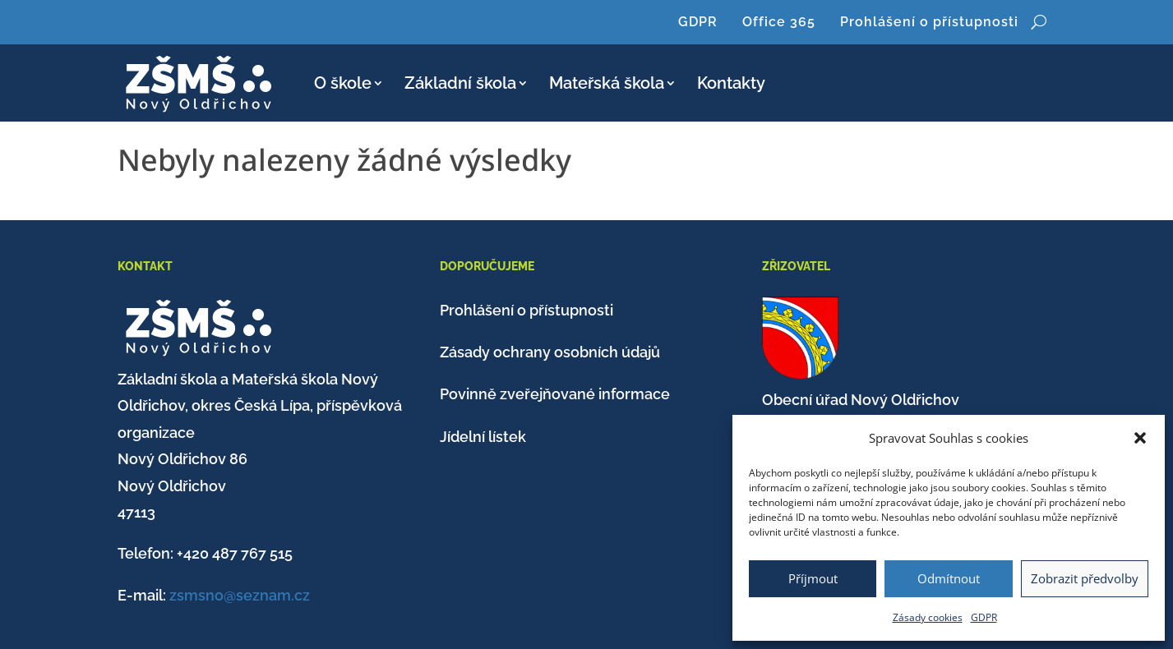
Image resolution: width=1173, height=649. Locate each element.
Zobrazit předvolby (1084, 578)
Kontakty (731, 83)
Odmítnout (948, 578)
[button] (1140, 438)
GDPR (984, 617)
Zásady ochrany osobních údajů (550, 352)
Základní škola (460, 83)
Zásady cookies (928, 617)
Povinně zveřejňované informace (555, 394)
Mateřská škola (606, 83)
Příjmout (813, 578)
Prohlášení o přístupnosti (929, 22)
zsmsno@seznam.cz (239, 595)
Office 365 (778, 22)
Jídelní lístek (483, 436)
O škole (343, 83)
